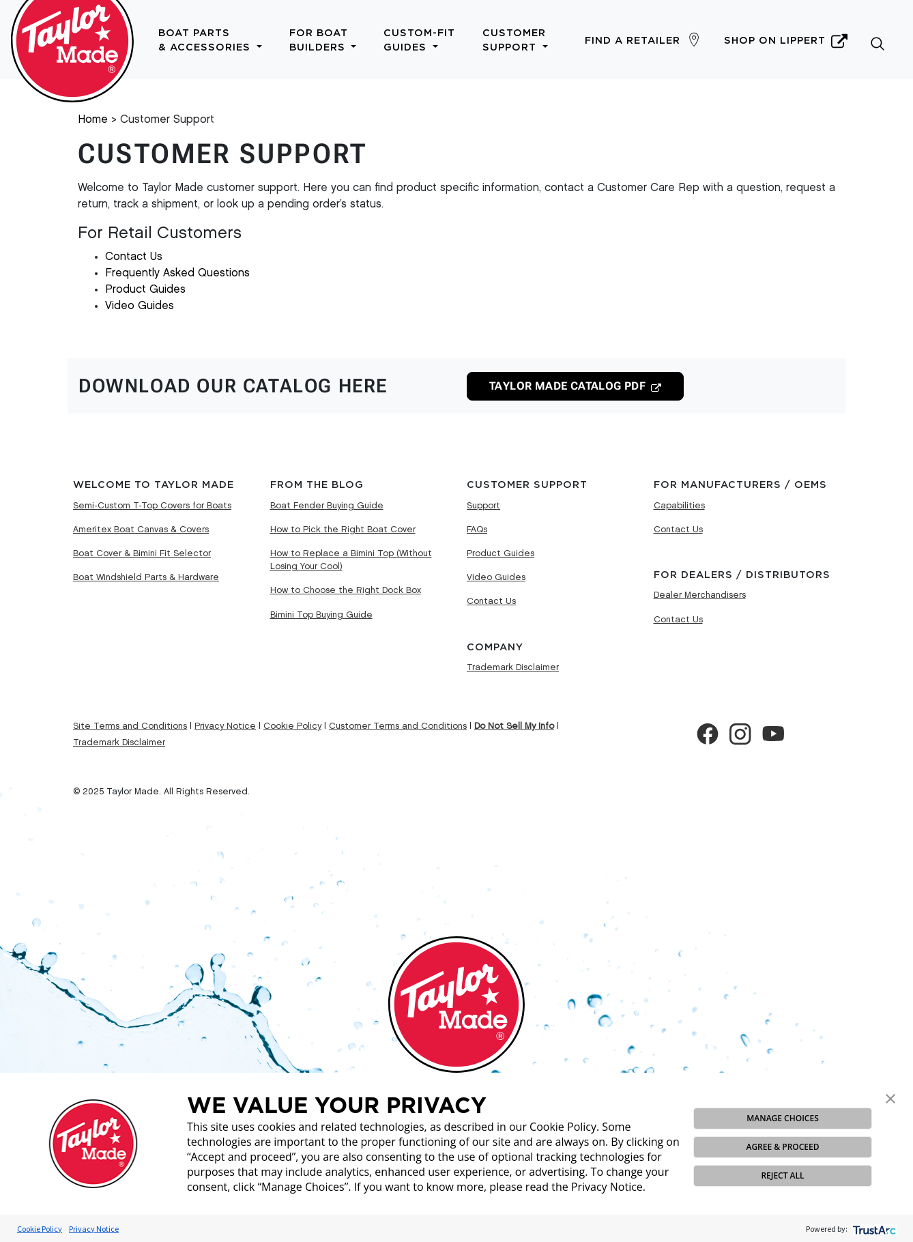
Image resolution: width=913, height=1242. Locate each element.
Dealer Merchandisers (700, 595)
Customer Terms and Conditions (398, 726)
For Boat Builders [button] (323, 40)
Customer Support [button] (515, 40)
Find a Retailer (632, 40)
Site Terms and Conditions (130, 726)
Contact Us (133, 257)
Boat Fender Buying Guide (326, 506)
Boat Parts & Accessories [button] (210, 40)
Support (483, 506)
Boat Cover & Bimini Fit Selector (142, 553)
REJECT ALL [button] (782, 1175)
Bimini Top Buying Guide (321, 615)
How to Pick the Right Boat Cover (343, 529)
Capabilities (679, 506)
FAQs (477, 529)
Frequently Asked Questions (177, 273)
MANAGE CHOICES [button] (782, 1118)
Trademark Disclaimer (513, 667)
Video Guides (139, 306)
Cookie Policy (39, 1229)
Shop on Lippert (785, 41)
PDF (567, 386)
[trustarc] (873, 1228)
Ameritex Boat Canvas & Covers (141, 529)
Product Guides (145, 290)
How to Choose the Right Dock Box (345, 590)
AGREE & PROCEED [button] (782, 1147)
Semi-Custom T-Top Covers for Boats (152, 506)
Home (93, 120)
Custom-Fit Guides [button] (419, 40)
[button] (890, 1097)
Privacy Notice (94, 1229)
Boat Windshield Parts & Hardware (146, 577)
